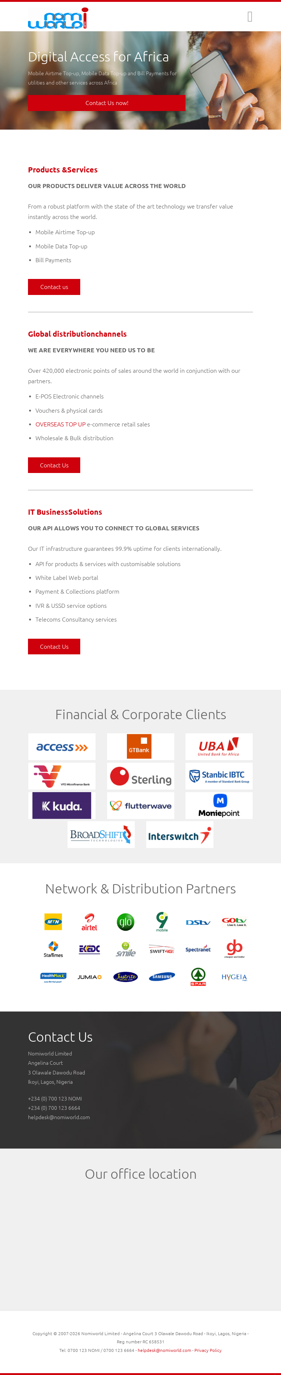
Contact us (54, 286)
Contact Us (54, 465)
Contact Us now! (106, 102)
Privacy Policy (208, 1350)
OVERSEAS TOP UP (60, 424)
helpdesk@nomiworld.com (59, 1117)
